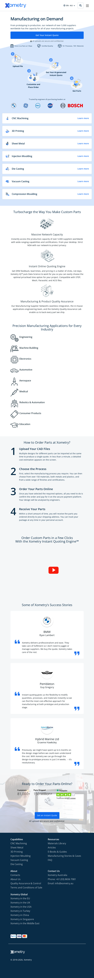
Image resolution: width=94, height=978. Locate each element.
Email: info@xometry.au (60, 883)
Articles (52, 847)
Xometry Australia (57, 875)
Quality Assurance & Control (25, 883)
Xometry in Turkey (20, 910)
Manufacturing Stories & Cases (64, 855)
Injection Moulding (20, 855)
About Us (15, 879)
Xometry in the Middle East (24, 923)
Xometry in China (19, 915)
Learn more (83, 118)
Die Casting (16, 864)
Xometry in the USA (20, 906)
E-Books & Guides (57, 851)
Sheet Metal (16, 847)
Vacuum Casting (19, 860)
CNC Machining (18, 843)
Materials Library (57, 843)
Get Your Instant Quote (47, 35)
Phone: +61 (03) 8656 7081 (62, 879)
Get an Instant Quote (47, 815)
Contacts (15, 875)
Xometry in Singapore (22, 919)
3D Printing (16, 851)
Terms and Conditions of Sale (26, 887)
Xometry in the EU (20, 898)
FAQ (50, 860)
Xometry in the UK (20, 902)
